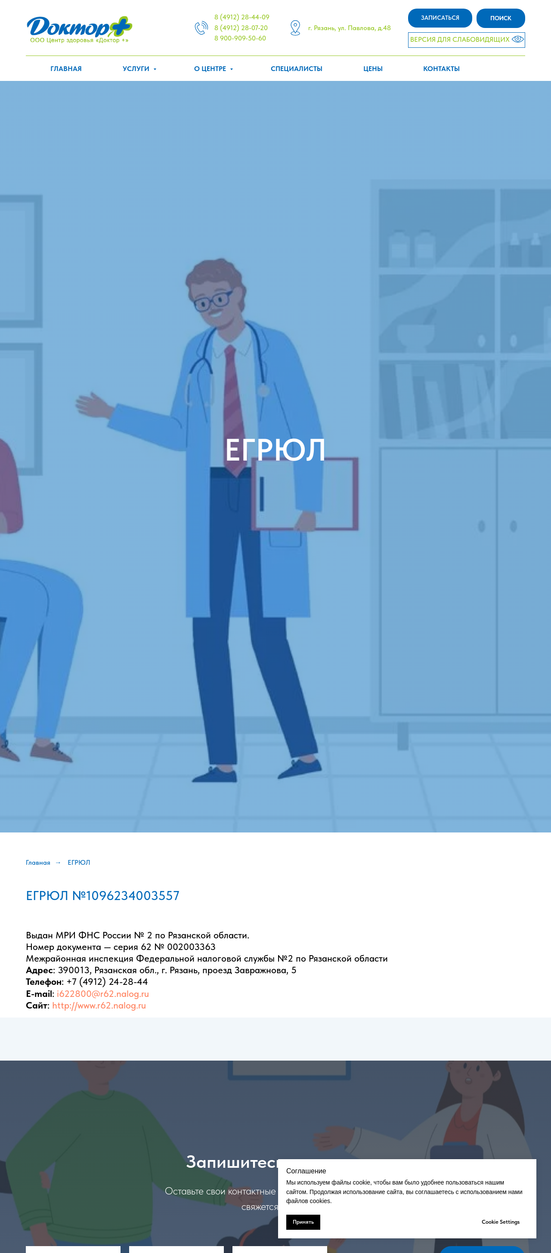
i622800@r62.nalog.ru (103, 993)
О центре (211, 69)
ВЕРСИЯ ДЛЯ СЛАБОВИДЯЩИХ (460, 39)
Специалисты (296, 69)
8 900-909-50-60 (240, 38)
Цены (373, 69)
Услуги (137, 69)
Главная (66, 69)
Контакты (441, 69)
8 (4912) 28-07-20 (241, 28)
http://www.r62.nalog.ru (99, 1005)
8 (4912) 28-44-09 (241, 17)
